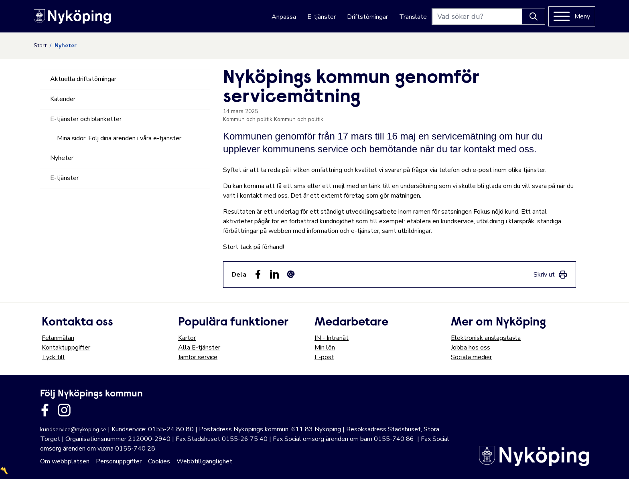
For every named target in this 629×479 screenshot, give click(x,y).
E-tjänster (321, 16)
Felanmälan (58, 337)
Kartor (187, 337)
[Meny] (572, 16)
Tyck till (53, 357)
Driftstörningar (367, 16)
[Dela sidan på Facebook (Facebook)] (258, 274)
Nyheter (61, 158)
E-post (324, 357)
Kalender (62, 99)
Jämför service (197, 357)
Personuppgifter (119, 461)
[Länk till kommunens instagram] (64, 410)
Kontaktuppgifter (66, 347)
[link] (551, 274)
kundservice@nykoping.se (73, 429)
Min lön (324, 347)
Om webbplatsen (64, 461)
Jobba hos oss (470, 347)
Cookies (159, 461)
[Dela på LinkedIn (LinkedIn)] (274, 274)
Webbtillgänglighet (204, 461)
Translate (413, 16)
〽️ (4, 471)
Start (40, 45)
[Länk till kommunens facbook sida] (45, 410)
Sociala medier (471, 357)
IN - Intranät (331, 337)
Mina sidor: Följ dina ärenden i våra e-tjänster (119, 138)
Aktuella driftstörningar (83, 79)
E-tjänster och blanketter (86, 119)
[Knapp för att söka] (533, 16)
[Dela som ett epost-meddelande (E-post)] (291, 274)
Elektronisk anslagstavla (486, 337)
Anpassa (284, 16)
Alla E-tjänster (199, 347)
